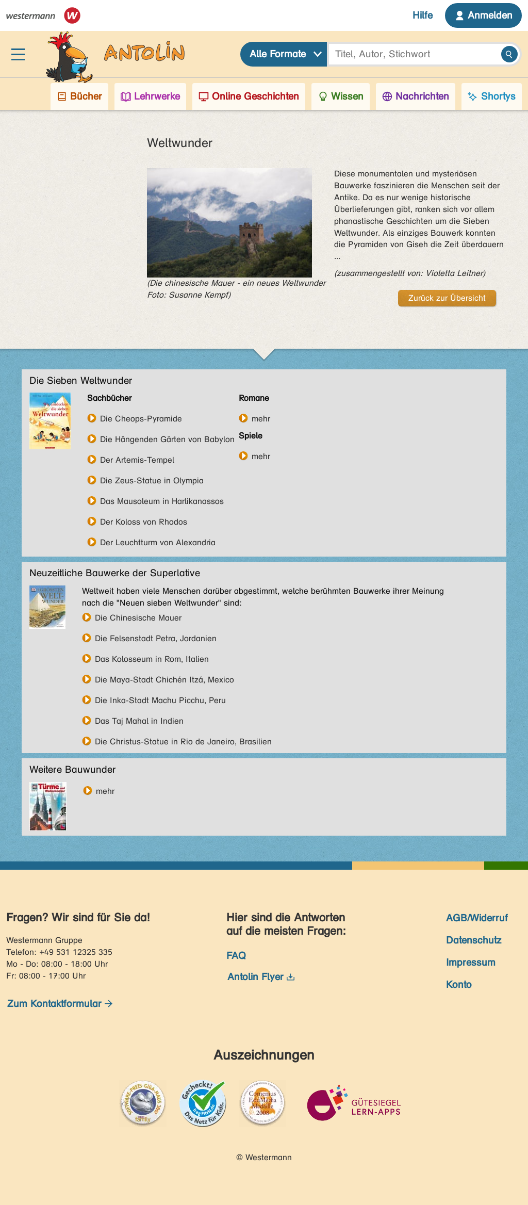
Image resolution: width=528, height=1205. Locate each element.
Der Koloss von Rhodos (143, 521)
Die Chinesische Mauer (138, 617)
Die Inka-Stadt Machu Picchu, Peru (160, 700)
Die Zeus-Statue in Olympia (152, 480)
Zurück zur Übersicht (447, 298)
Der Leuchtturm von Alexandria (158, 542)
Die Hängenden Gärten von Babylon (167, 439)
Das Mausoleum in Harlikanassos (162, 501)
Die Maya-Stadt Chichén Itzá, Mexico (164, 679)
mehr (261, 418)
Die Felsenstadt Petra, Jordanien (156, 638)
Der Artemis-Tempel (137, 459)
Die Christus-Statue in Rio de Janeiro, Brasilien (183, 741)
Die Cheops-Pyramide (141, 418)
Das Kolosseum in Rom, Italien (152, 658)
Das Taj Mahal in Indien (139, 720)
